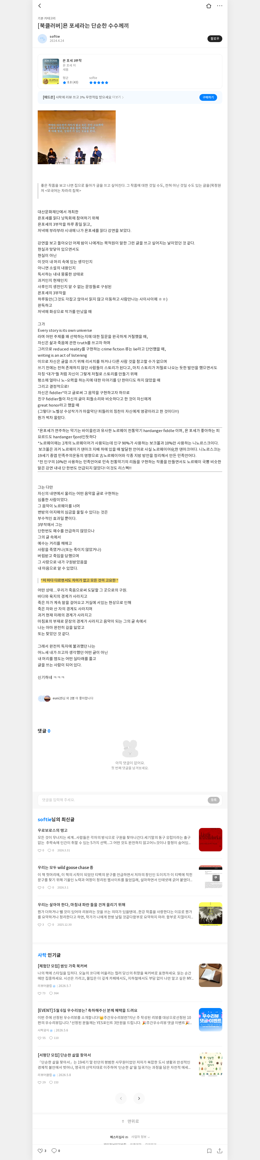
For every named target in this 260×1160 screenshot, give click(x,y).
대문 (208, 5)
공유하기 (219, 1151)
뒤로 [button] (40, 5)
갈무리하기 (209, 1151)
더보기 (219, 5)
